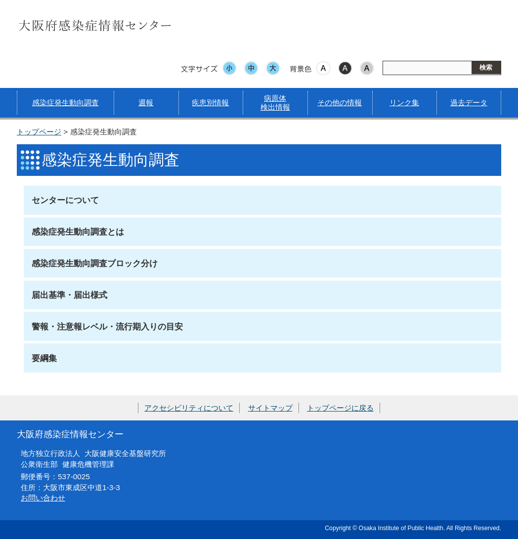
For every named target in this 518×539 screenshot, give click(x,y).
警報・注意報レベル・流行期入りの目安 (107, 327)
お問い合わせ (43, 498)
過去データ (468, 102)
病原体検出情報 (275, 102)
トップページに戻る (340, 408)
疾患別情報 (210, 102)
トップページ (39, 131)
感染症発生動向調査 (65, 102)
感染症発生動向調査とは (78, 232)
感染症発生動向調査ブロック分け (95, 263)
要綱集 (44, 358)
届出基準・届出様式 (69, 295)
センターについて (65, 200)
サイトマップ (270, 408)
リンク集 (404, 102)
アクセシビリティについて (188, 408)
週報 (145, 102)
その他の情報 (339, 102)
